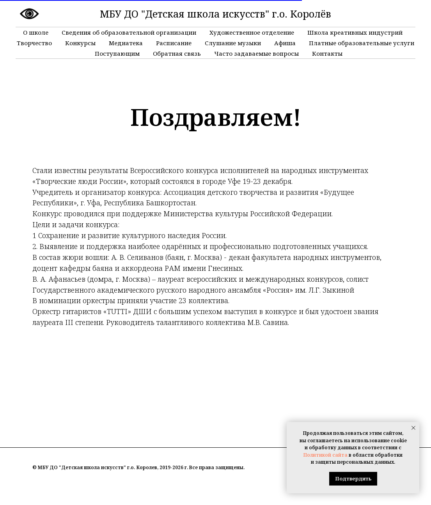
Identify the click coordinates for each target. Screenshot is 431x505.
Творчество (34, 43)
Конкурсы (80, 43)
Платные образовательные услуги (361, 43)
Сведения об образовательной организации (129, 32)
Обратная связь (177, 53)
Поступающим (117, 53)
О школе (35, 32)
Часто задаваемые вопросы (256, 53)
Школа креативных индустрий (355, 32)
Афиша (285, 43)
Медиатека (126, 43)
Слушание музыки (233, 43)
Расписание (174, 43)
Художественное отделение (251, 32)
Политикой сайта (325, 455)
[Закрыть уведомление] (413, 428)
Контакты (327, 53)
